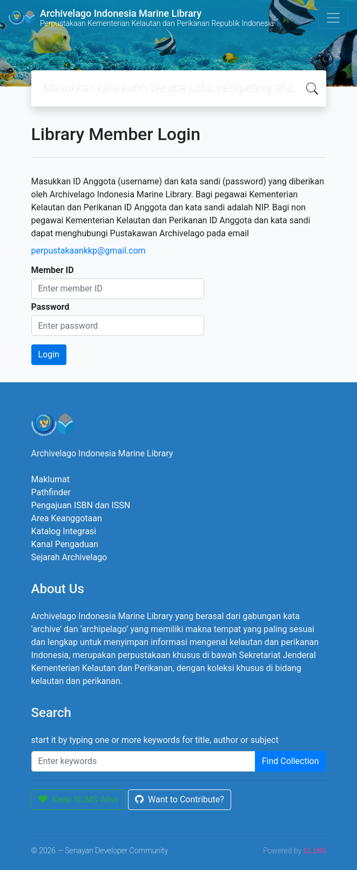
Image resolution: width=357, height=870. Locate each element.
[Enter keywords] (143, 761)
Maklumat (50, 479)
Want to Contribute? (179, 799)
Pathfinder (51, 492)
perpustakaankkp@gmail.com (88, 250)
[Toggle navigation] (333, 18)
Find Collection (290, 761)
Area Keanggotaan (66, 518)
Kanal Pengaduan (65, 544)
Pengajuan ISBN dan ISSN (81, 505)
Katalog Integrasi (64, 531)
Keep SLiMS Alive (78, 799)
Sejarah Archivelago (69, 557)
